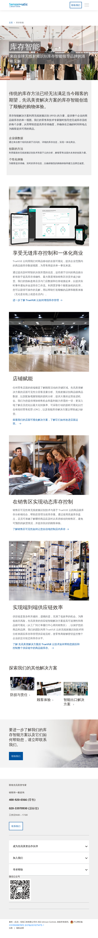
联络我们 (75, 5)
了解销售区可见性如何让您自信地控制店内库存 (39, 529)
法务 (11, 928)
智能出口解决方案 (74, 701)
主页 (11, 22)
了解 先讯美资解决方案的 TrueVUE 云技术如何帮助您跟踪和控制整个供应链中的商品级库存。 (46, 645)
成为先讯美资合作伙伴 (25, 846)
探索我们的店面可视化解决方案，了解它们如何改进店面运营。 (45, 421)
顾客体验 (44, 699)
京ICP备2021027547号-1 (34, 925)
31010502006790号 (16, 925)
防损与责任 (18, 694)
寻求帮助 (18, 869)
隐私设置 (20, 928)
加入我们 (18, 857)
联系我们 (15, 826)
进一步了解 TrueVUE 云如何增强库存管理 (36, 300)
